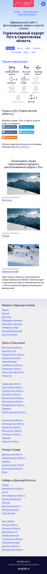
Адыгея (5, 313)
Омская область (10, 525)
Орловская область (11, 427)
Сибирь (5, 485)
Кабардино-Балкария (12, 320)
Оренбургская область (13, 391)
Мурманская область (12, 454)
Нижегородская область (14, 412)
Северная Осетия (10, 327)
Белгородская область (13, 424)
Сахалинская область (12, 539)
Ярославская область (12, 401)
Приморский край (10, 535)
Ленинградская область (13, 458)
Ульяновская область (12, 420)
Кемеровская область (12, 488)
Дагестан (6, 317)
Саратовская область (12, 387)
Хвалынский (10, 271)
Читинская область (11, 528)
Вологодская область (12, 468)
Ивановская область (12, 431)
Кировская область (11, 358)
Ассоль (7, 200)
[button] (9, 127)
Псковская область (11, 434)
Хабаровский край (11, 542)
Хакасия (6, 503)
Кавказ (5, 310)
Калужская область (11, 394)
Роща (5, 236)
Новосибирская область (13, 495)
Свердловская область (13, 354)
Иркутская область (11, 506)
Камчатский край (10, 510)
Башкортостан (9, 351)
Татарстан (7, 376)
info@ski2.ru (24, 147)
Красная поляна (9, 334)
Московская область (12, 347)
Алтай (5, 492)
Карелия (6, 461)
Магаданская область (12, 549)
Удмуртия (6, 408)
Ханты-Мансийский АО (13, 372)
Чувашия (6, 438)
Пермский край (9, 361)
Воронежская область (13, 398)
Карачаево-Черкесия (12, 324)
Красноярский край (11, 499)
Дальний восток (10, 532)
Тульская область (10, 441)
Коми (4, 472)
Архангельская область (13, 465)
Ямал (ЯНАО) (8, 521)
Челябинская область (12, 365)
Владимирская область (13, 405)
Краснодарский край (12, 331)
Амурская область (11, 546)
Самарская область (11, 384)
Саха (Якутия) (8, 513)
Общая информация (15, 61)
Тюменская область (11, 369)
